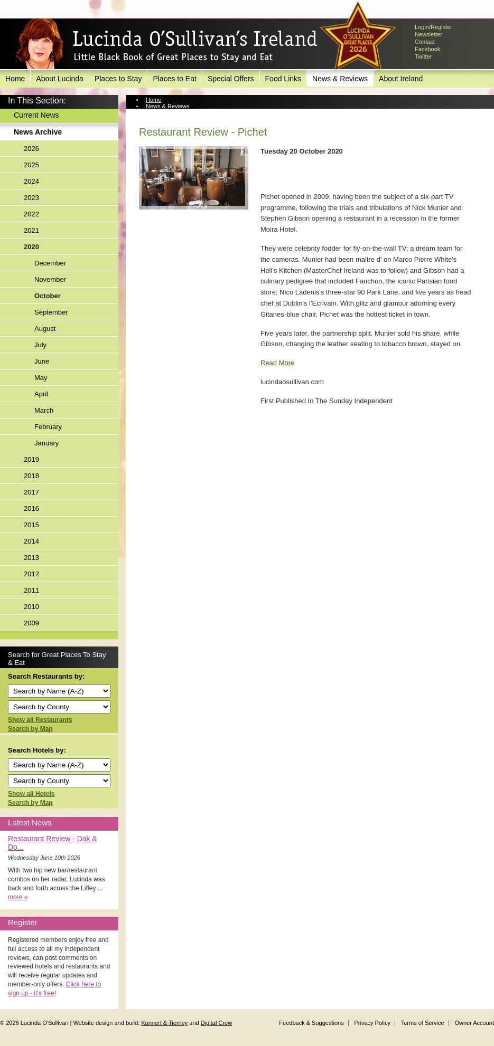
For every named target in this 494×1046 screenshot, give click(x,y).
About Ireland (401, 78)
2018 (31, 476)
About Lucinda (59, 78)
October (47, 296)
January (46, 443)
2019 (31, 459)
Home (15, 78)
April (41, 394)
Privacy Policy (372, 1023)
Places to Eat (175, 78)
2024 (31, 181)
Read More (277, 363)
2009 (31, 623)
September (51, 312)
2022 (31, 214)
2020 (31, 247)
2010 (31, 607)
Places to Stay (118, 78)
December (50, 263)
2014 (31, 541)
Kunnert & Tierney (164, 1023)
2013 (31, 558)
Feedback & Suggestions (311, 1023)
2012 (31, 574)
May (41, 378)
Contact (425, 42)
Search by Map (30, 729)
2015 (31, 525)
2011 (31, 590)
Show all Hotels (31, 793)
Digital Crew (216, 1023)
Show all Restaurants (40, 720)
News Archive (38, 132)
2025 (31, 165)
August (44, 328)
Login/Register (433, 27)
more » (17, 897)
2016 (31, 508)
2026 (31, 149)
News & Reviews (340, 78)
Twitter (423, 56)
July (40, 345)
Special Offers (231, 78)
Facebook (427, 49)
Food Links (283, 78)
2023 (31, 198)
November (50, 279)
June (41, 361)
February (48, 427)
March (43, 410)
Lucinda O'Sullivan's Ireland (166, 44)
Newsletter (428, 34)
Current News (36, 115)
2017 (31, 492)
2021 (31, 230)
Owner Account (474, 1023)
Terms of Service (422, 1023)
